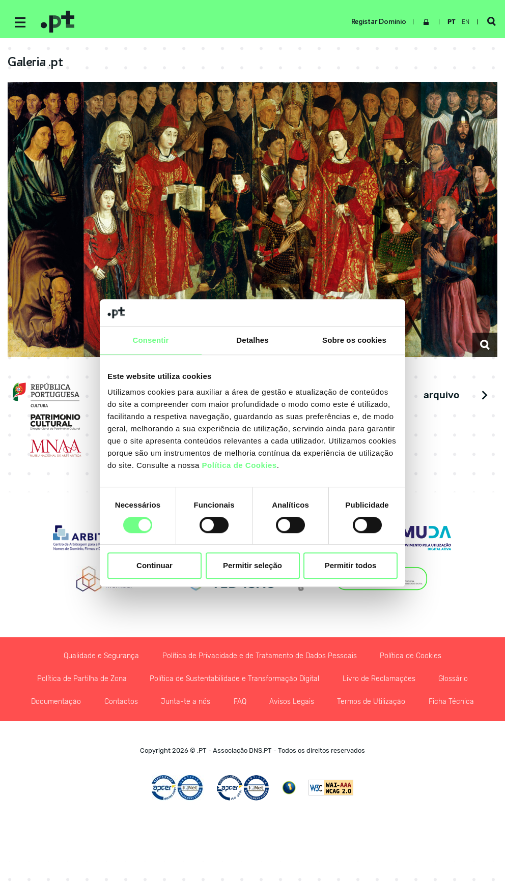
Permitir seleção (252, 566)
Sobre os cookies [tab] (354, 340)
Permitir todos (351, 566)
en (463, 21)
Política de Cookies (239, 465)
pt (449, 21)
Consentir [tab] (151, 340)
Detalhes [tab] (252, 340)
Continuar (154, 566)
